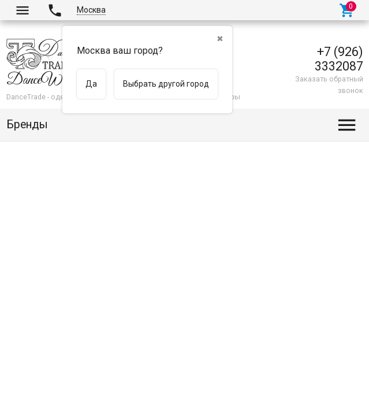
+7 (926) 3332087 (339, 58)
